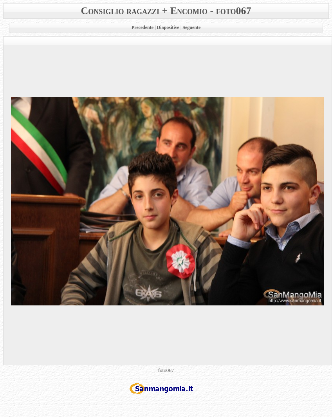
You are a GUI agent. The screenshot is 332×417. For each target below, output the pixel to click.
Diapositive (168, 27)
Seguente (191, 27)
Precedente (142, 27)
